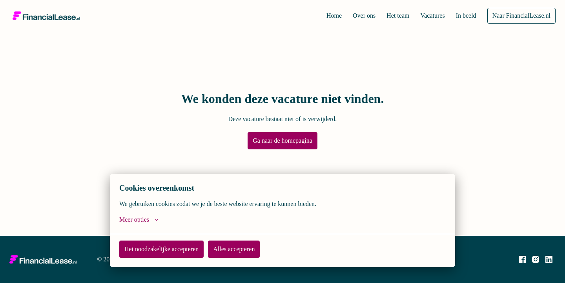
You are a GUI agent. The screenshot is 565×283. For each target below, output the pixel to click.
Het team (390, 16)
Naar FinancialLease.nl (520, 16)
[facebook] (522, 259)
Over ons (353, 16)
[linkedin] (549, 259)
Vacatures (427, 16)
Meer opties (140, 219)
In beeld (463, 16)
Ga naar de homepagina (282, 140)
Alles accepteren (243, 249)
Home (322, 16)
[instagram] (535, 259)
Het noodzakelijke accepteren (165, 249)
